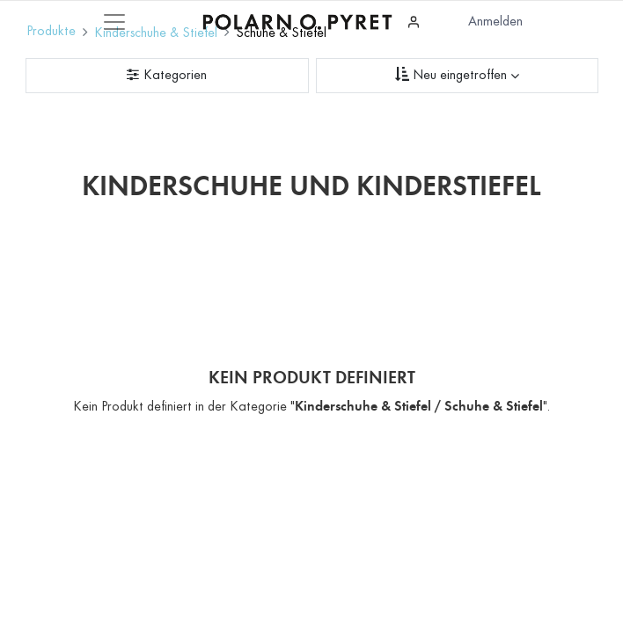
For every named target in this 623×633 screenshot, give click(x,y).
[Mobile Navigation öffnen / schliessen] (114, 22)
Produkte (51, 32)
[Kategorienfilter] (167, 75)
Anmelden (495, 22)
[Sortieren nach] (457, 75)
